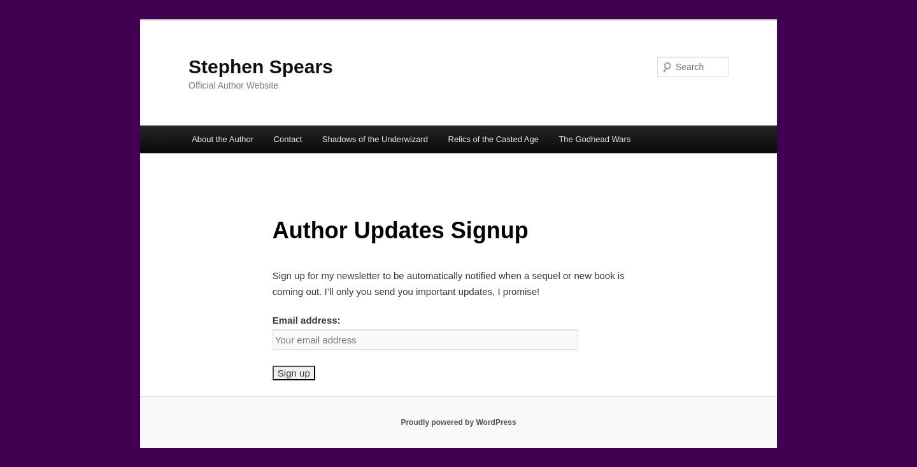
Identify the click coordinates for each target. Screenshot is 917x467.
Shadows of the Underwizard (375, 139)
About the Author (222, 139)
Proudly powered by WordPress (458, 422)
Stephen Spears (260, 66)
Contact (288, 139)
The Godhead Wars (594, 139)
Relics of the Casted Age (493, 139)
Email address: (307, 320)
